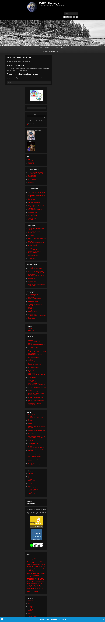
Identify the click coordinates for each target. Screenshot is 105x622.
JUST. (29, 363)
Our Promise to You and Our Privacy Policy (52, 51)
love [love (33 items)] (41, 576)
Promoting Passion (32, 310)
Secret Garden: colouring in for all (35, 209)
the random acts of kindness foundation (36, 393)
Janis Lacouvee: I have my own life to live (36, 424)
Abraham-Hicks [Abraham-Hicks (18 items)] (33, 557)
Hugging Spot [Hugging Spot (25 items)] (29, 573)
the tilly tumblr (30, 450)
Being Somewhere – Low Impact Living (36, 228)
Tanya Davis (30, 446)
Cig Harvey (30, 416)
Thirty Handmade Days (32, 215)
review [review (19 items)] (38, 583)
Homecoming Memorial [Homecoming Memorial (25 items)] (40, 570)
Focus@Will (30, 360)
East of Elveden (31, 235)
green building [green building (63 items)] (34, 569)
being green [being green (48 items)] (33, 562)
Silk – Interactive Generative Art (34, 211)
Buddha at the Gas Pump (33, 347)
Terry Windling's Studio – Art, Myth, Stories (36, 447)
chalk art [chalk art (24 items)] (43, 564)
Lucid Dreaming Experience (33, 367)
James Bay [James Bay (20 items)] (29, 576)
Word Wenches (31, 462)
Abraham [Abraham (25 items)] (29, 557)
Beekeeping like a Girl (32, 267)
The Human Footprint (32, 252)
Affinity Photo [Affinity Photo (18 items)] (42, 559)
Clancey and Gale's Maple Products (35, 271)
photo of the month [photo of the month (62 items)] (33, 581)
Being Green (31, 475)
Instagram (77, 17)
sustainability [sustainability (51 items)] (30, 588)
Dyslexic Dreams (31, 419)
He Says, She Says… (33, 487)
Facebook (64, 17)
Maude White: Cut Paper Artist (34, 202)
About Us (47, 47)
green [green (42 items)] (28, 569)
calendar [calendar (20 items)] (34, 564)
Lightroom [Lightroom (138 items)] (35, 576)
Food (29, 476)
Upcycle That (30, 256)
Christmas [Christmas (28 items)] (29, 566)
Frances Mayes (31, 421)
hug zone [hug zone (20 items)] (38, 573)
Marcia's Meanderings (33, 489)
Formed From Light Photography (34, 298)
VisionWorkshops (31, 318)
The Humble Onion (32, 281)
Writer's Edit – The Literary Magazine (35, 464)
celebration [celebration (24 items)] (38, 564)
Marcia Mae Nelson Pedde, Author (35, 178)
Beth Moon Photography (33, 294)
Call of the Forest (31, 232)
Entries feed (30, 160)
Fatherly (29, 198)
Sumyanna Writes (31, 312)
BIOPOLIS (30, 229)
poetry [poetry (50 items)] (28, 583)
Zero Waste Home (31, 258)
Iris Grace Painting (31, 201)
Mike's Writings (32, 490)
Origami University (31, 208)
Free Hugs (31, 482)
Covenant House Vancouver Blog (34, 354)
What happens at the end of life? (34, 403)
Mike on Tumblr (31, 182)
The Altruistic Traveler (32, 279)
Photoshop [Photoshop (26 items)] (41, 581)
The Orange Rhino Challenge (34, 391)
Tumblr (74, 17)
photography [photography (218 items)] (38, 579)
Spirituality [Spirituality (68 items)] (37, 586)
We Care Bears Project (32, 218)
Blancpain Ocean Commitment (34, 231)
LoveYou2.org (30, 366)
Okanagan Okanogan (32, 245)
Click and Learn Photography (34, 295)
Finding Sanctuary (31, 359)
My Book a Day (31, 433)
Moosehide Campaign (32, 368)
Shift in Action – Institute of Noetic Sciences (37, 387)
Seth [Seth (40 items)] (41, 583)
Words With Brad (31, 463)
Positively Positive (31, 373)
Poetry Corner (32, 493)
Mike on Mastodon (31, 180)
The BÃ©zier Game (32, 314)
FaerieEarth (30, 420)
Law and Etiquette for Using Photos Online (36, 302)
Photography (30, 479)
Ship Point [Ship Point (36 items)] (31, 586)
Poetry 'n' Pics (32, 492)
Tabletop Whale (31, 330)
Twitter (67, 17)
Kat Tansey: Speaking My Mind (34, 364)
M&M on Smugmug (32, 176)
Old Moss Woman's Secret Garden (35, 304)
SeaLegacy (30, 248)
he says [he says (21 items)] (41, 569)
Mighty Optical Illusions (32, 203)
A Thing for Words (31, 414)
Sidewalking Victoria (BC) (33, 278)
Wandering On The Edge (33, 320)
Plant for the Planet (32, 246)
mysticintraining (31, 370)
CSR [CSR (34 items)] (33, 566)
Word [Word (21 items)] (35, 591)
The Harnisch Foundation (33, 388)
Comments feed (31, 162)
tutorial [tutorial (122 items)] (41, 588)
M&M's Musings (49, 3)
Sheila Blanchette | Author (33, 443)
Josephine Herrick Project (33, 301)
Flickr (70, 17)
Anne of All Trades (31, 191)
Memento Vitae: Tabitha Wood (34, 429)
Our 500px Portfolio (32, 305)
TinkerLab (30, 216)
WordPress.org (31, 163)
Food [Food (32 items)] (35, 566)
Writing (29, 486)
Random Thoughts (31, 480)
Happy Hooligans (31, 199)
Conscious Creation (32, 353)
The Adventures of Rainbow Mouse (36, 495)
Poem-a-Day (30, 440)
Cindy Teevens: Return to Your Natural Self (37, 351)
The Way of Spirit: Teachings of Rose (35, 396)
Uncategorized (31, 485)
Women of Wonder (31, 404)
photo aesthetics (31, 308)
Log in (29, 159)
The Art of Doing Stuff (32, 212)
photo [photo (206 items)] (29, 579)
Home (40, 47)
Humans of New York (32, 300)
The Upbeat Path (31, 282)
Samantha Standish (32, 377)
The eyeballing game (32, 213)
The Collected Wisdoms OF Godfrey (35, 449)
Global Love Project (32, 361)
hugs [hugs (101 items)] (34, 573)
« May (28, 124)
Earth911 (29, 234)
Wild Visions (30, 219)
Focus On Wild (31, 297)
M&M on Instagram (32, 175)
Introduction (30, 477)
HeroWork (30, 236)
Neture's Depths (31, 241)
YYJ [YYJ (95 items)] (37, 591)
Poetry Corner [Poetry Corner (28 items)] (34, 583)
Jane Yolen (30, 423)
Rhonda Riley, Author (32, 442)
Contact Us (63, 47)
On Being (30, 371)
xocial (29, 406)
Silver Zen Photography (32, 311)
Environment (30, 473)
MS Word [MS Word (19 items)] (44, 576)
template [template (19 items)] (36, 588)
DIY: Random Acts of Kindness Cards (35, 417)
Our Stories (55, 47)
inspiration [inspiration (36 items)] (43, 573)
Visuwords (30, 457)
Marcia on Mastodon (32, 179)
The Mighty (30, 390)
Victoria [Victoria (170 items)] (30, 591)
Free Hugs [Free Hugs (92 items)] (41, 566)
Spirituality (30, 483)
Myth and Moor (31, 434)
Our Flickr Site (31, 307)
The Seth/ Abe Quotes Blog (33, 394)
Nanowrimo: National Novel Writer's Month (36, 436)
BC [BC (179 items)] (28, 561)
